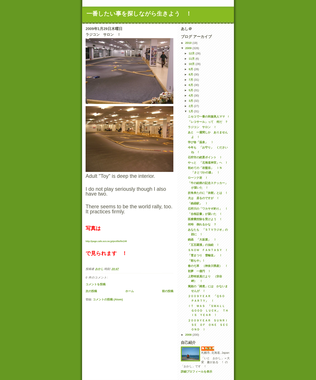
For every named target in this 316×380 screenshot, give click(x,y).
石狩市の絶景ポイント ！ (205, 157)
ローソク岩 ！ (198, 177)
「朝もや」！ (196, 260)
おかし (210, 348)
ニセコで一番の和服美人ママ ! (208, 116)
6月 (191, 85)
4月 (191, 95)
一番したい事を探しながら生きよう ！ (139, 13)
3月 (191, 100)
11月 (192, 58)
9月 (191, 69)
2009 (188, 48)
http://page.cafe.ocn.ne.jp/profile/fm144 (106, 241)
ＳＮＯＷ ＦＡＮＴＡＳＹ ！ (208, 250)
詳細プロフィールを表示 (196, 371)
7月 (191, 79)
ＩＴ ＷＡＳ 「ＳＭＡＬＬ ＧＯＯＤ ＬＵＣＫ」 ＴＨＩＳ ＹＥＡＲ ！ (208, 310)
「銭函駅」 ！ (198, 203)
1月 (191, 111)
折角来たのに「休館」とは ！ (208, 192)
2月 (191, 106)
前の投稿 (167, 291)
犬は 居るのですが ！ (203, 198)
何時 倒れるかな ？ (202, 224)
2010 (188, 43)
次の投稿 (91, 291)
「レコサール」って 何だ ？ (208, 121)
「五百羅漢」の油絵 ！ (203, 244)
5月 (191, 90)
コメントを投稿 (96, 284)
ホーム (129, 291)
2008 (188, 334)
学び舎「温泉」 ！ (201, 142)
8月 (191, 74)
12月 (192, 53)
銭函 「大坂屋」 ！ (202, 239)
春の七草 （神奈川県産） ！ (208, 266)
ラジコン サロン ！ (202, 127)
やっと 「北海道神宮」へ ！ (208, 162)
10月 (192, 64)
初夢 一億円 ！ (199, 271)
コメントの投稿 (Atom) (108, 299)
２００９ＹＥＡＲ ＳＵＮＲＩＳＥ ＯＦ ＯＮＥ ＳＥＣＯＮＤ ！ (208, 325)
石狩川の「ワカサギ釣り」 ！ (208, 208)
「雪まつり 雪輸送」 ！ (205, 255)
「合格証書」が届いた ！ (205, 214)
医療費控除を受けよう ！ (205, 219)
